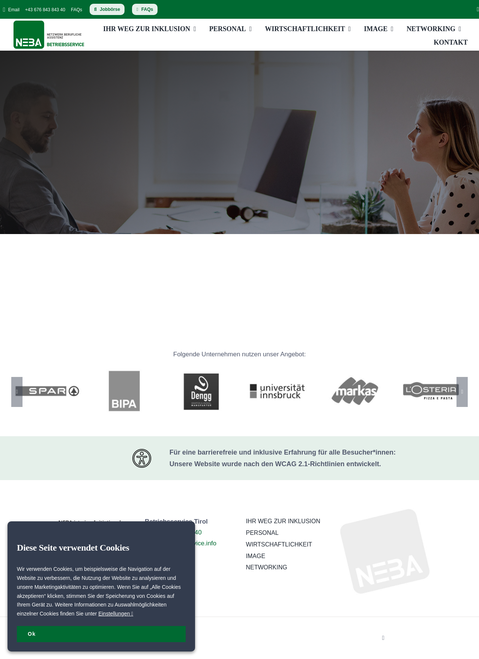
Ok (32, 634)
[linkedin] (478, 9)
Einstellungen (115, 614)
